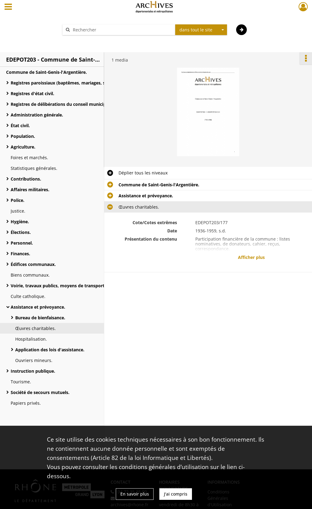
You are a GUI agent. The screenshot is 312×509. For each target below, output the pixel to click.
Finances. (20, 253)
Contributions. (26, 179)
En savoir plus (134, 494)
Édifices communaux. (33, 264)
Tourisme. (21, 382)
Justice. (18, 211)
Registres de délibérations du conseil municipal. (61, 104)
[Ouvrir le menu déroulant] (8, 7)
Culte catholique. (28, 296)
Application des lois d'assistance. (49, 350)
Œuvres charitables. (35, 328)
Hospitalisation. (31, 339)
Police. (17, 200)
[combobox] (201, 29)
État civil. (20, 125)
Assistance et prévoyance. (38, 307)
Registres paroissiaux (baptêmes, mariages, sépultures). (69, 83)
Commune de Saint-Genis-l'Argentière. (46, 72)
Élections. (21, 232)
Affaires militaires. (30, 189)
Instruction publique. (33, 371)
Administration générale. (37, 115)
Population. (23, 136)
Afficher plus (251, 257)
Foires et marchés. (29, 157)
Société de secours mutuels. (40, 392)
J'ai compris (175, 494)
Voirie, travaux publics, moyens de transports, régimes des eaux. (72, 286)
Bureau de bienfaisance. (40, 318)
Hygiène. (20, 221)
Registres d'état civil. (32, 93)
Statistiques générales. (34, 168)
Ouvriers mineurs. (33, 360)
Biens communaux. (30, 275)
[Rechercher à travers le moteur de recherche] (122, 30)
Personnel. (22, 243)
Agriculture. (23, 147)
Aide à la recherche (86, 40)
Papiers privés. (26, 403)
